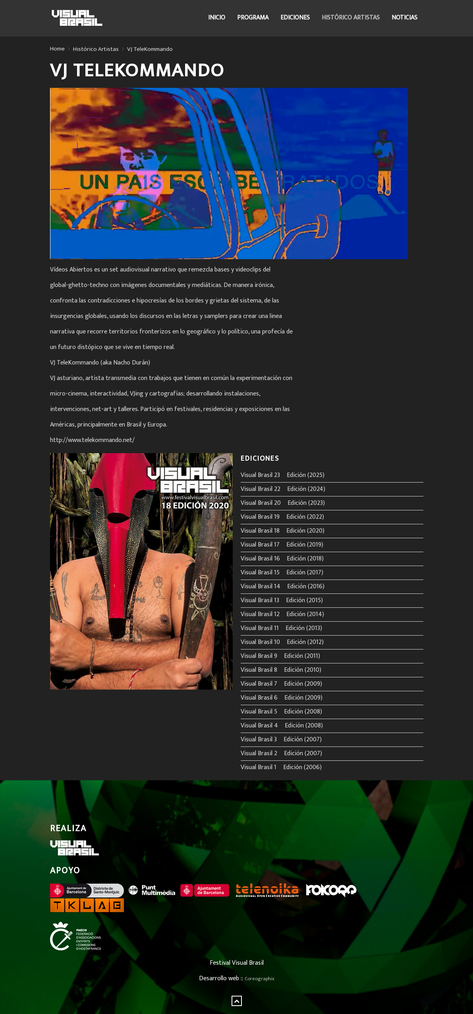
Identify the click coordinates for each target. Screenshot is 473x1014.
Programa (252, 17)
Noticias (404, 17)
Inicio (216, 17)
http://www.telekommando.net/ (92, 440)
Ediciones (295, 17)
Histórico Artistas (351, 17)
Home (57, 49)
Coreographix (259, 979)
